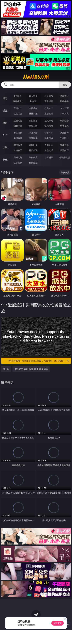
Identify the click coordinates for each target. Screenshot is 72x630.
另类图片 (64, 138)
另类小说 (33, 150)
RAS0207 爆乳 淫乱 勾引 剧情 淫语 (31, 369)
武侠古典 (64, 145)
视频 (5, 110)
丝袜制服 (33, 113)
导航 (5, 159)
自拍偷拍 (33, 108)
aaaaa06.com (36, 77)
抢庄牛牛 (64, 101)
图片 (5, 135)
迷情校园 (18, 150)
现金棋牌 (48, 101)
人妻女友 (48, 145)
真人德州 (33, 96)
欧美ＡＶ (48, 108)
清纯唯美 (33, 138)
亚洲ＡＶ (18, 108)
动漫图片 (64, 132)
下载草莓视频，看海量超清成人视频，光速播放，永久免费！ (38, 360)
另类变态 (64, 125)
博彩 (5, 98)
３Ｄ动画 (64, 108)
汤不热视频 (64, 157)
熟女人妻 (18, 113)
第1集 (6, 369)
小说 (5, 147)
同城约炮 (18, 157)
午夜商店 (33, 157)
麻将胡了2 (18, 101)
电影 (5, 122)
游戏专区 (64, 96)
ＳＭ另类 (64, 113)
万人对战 (48, 96)
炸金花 (33, 101)
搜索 (65, 84)
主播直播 (48, 113)
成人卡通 (48, 120)
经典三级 (33, 125)
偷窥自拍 (18, 132)
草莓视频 (48, 157)
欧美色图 (48, 132)
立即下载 (57, 623)
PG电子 (17, 96)
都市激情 (18, 145)
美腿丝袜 (18, 138)
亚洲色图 (33, 132)
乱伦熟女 (48, 125)
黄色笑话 (48, 150)
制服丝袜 (18, 125)
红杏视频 (18, 162)
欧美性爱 (64, 120)
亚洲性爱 (18, 120)
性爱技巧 (64, 150)
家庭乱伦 (33, 145)
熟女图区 (48, 138)
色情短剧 (33, 162)
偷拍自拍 (33, 120)
